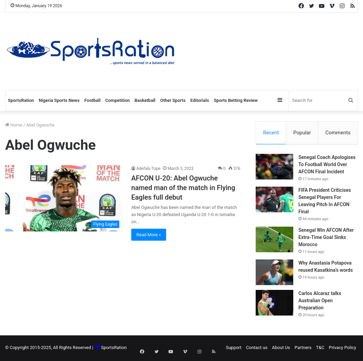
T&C (320, 348)
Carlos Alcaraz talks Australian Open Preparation (319, 301)
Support (234, 348)
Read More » (148, 234)
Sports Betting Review (236, 100)
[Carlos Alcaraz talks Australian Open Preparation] (274, 304)
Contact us (257, 348)
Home (13, 125)
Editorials (199, 100)
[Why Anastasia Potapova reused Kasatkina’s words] (274, 273)
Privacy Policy (342, 348)
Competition (117, 100)
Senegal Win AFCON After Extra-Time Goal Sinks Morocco (326, 238)
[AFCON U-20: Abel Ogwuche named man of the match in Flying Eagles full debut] (64, 198)
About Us (281, 348)
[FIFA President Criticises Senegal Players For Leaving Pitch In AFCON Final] (274, 200)
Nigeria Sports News (59, 100)
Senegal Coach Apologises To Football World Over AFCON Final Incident (326, 165)
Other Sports (173, 100)
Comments (338, 133)
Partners (303, 348)
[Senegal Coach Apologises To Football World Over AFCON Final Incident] (274, 167)
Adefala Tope (148, 168)
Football (92, 100)
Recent (271, 133)
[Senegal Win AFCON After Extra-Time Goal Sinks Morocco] (274, 240)
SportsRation (21, 100)
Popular (302, 133)
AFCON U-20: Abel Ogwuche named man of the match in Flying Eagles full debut (183, 187)
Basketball (145, 100)
